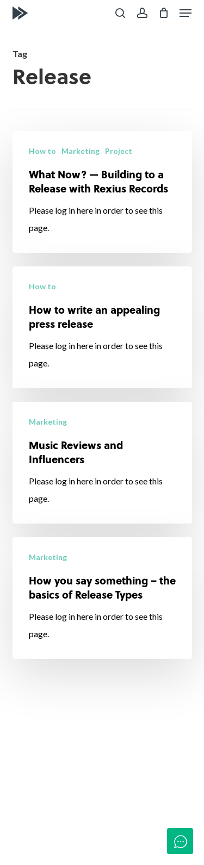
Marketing (80, 150)
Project (118, 150)
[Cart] (163, 13)
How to (42, 150)
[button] (185, 13)
